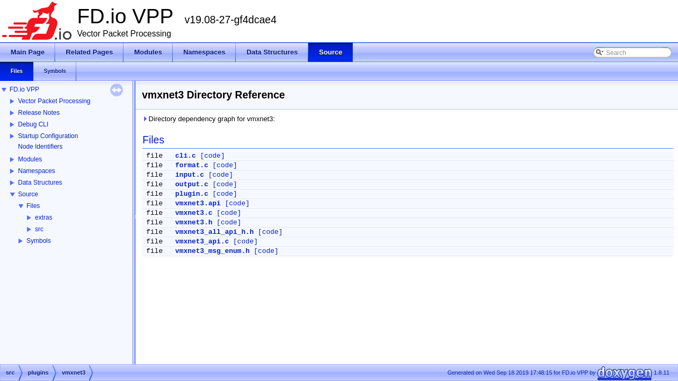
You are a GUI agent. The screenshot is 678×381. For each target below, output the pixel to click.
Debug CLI (33, 124)
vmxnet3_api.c (202, 242)
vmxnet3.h (193, 222)
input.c (189, 175)
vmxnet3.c (193, 213)
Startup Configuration (48, 136)
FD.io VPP (24, 89)
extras (43, 217)
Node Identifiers (40, 146)
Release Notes (39, 112)
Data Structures (40, 182)
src (39, 229)
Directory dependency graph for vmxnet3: (208, 119)
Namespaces (36, 171)
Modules (30, 159)
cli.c (185, 156)
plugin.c (191, 194)
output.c (191, 184)
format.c (191, 165)
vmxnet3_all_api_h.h (214, 232)
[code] (212, 156)
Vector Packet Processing (54, 101)
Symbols (38, 240)
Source (28, 194)
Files (33, 206)
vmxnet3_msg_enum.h (212, 251)
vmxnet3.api (198, 203)
